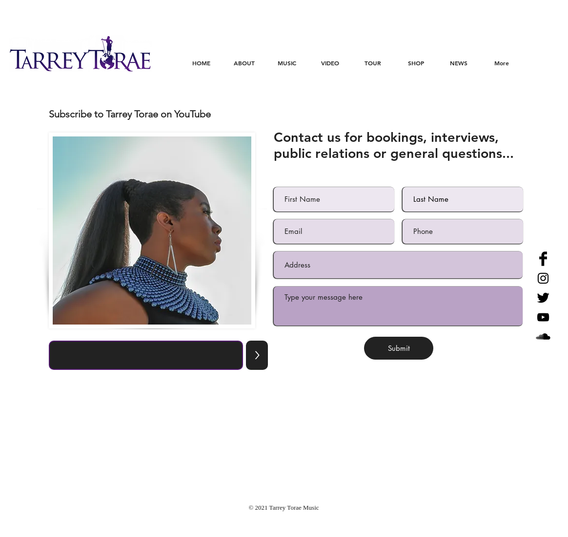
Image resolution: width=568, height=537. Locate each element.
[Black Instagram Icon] (543, 278)
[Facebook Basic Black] (543, 258)
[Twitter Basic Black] (543, 297)
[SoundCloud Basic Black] (543, 336)
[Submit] (398, 348)
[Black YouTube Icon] (543, 317)
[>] (257, 355)
